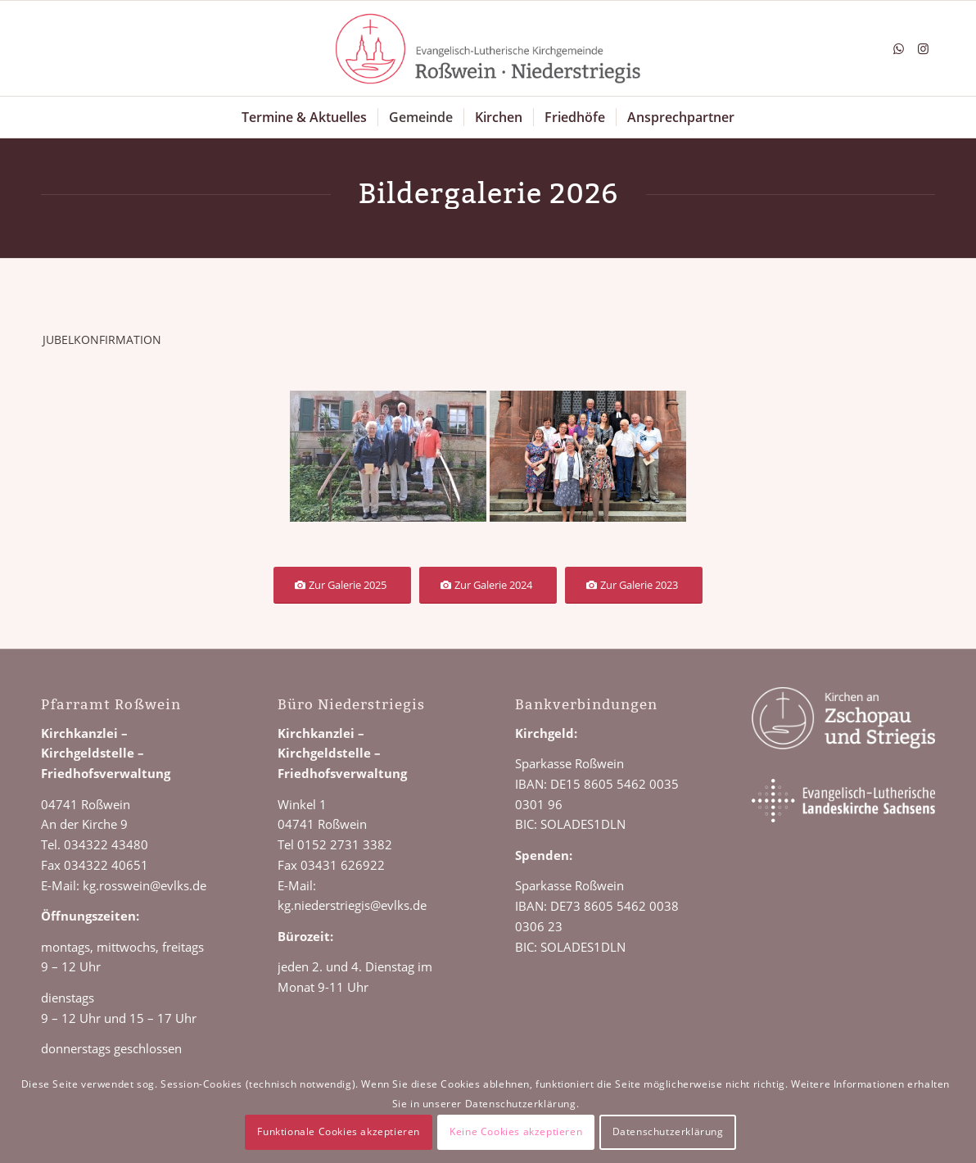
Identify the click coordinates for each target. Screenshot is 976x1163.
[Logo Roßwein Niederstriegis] (488, 48)
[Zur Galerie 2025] (342, 585)
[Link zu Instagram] (922, 48)
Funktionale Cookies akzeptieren (338, 1131)
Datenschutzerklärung (668, 1131)
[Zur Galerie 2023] (634, 585)
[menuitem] (304, 117)
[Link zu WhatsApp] (898, 48)
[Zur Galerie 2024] (488, 585)
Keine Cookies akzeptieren (516, 1131)
